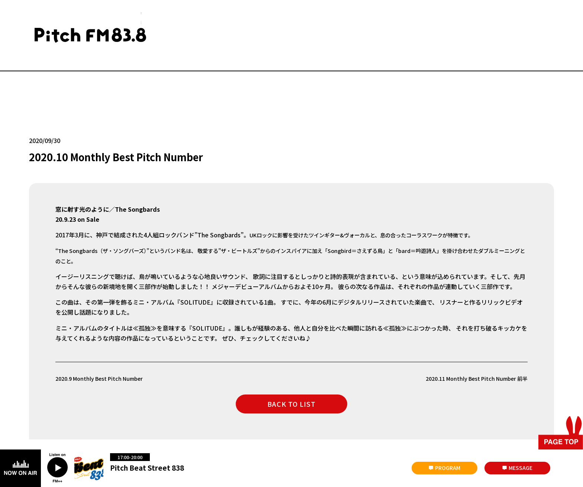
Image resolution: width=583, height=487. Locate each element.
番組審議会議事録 (170, 423)
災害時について (44, 423)
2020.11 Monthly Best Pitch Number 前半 (470, 339)
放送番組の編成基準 (224, 423)
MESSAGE (520, 467)
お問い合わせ (123, 423)
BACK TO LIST (291, 365)
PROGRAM (447, 467)
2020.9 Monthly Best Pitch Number (104, 339)
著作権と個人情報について (286, 423)
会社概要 (85, 423)
